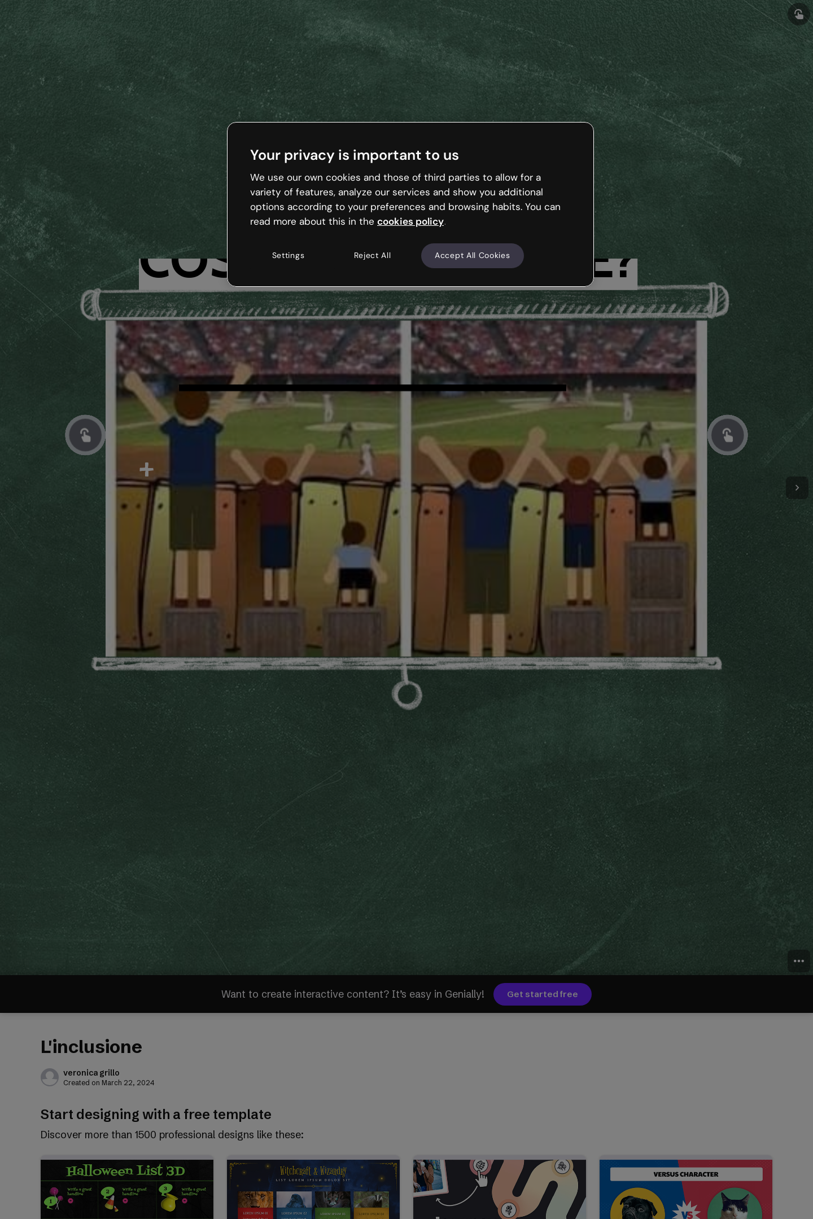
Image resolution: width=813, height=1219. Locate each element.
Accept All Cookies (472, 255)
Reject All (372, 255)
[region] (410, 204)
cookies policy (410, 221)
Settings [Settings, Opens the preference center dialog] (288, 255)
